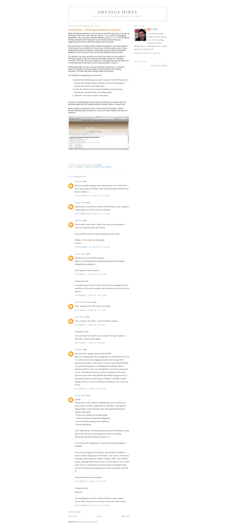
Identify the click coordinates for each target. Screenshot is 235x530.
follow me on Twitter (158, 65)
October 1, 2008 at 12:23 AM (90, 295)
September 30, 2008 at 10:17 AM (92, 213)
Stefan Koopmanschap (83, 302)
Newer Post (72, 516)
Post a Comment (74, 512)
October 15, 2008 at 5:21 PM (90, 481)
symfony (113, 38)
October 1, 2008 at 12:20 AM (90, 274)
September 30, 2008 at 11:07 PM (92, 247)
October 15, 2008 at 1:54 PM (90, 389)
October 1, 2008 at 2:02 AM (90, 325)
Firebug (106, 36)
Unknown (78, 181)
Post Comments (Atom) (88, 522)
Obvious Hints (118, 12)
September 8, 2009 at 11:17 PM (92, 505)
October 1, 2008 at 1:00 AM (90, 310)
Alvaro (154, 29)
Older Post (125, 516)
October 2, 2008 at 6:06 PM (90, 343)
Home (99, 516)
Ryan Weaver (80, 317)
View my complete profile (147, 53)
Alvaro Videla (80, 202)
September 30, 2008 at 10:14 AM (92, 196)
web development (103, 167)
